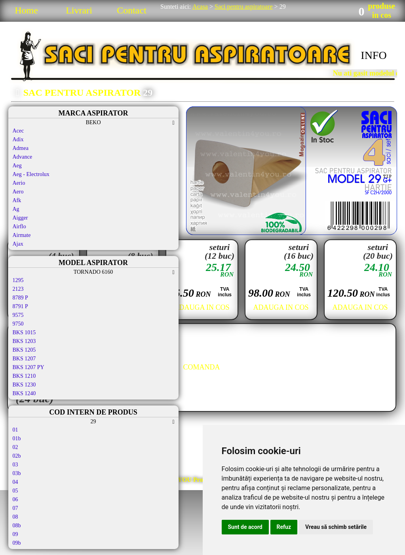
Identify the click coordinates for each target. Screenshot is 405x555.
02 (15, 447)
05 (15, 491)
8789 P (20, 298)
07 (15, 508)
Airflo (19, 226)
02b (17, 456)
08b (17, 525)
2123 (18, 289)
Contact (131, 10)
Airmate (22, 235)
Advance (22, 157)
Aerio (19, 183)
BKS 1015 (24, 332)
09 (15, 534)
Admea (21, 148)
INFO (373, 55)
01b (17, 438)
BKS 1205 (24, 350)
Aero (18, 192)
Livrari (79, 10)
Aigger (20, 218)
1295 (18, 280)
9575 (18, 315)
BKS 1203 (24, 341)
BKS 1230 (24, 385)
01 (15, 430)
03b (17, 473)
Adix (18, 139)
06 (15, 499)
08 (15, 517)
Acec (18, 131)
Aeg (17, 166)
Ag (16, 209)
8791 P (20, 306)
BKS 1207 (24, 359)
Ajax (18, 244)
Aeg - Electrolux (31, 174)
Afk (17, 200)
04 (15, 482)
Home (26, 10)
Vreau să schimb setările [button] (336, 527)
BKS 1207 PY (28, 367)
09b (17, 543)
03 (15, 465)
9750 (18, 324)
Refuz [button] (284, 527)
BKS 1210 (24, 376)
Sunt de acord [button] (245, 527)
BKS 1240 (24, 393)
